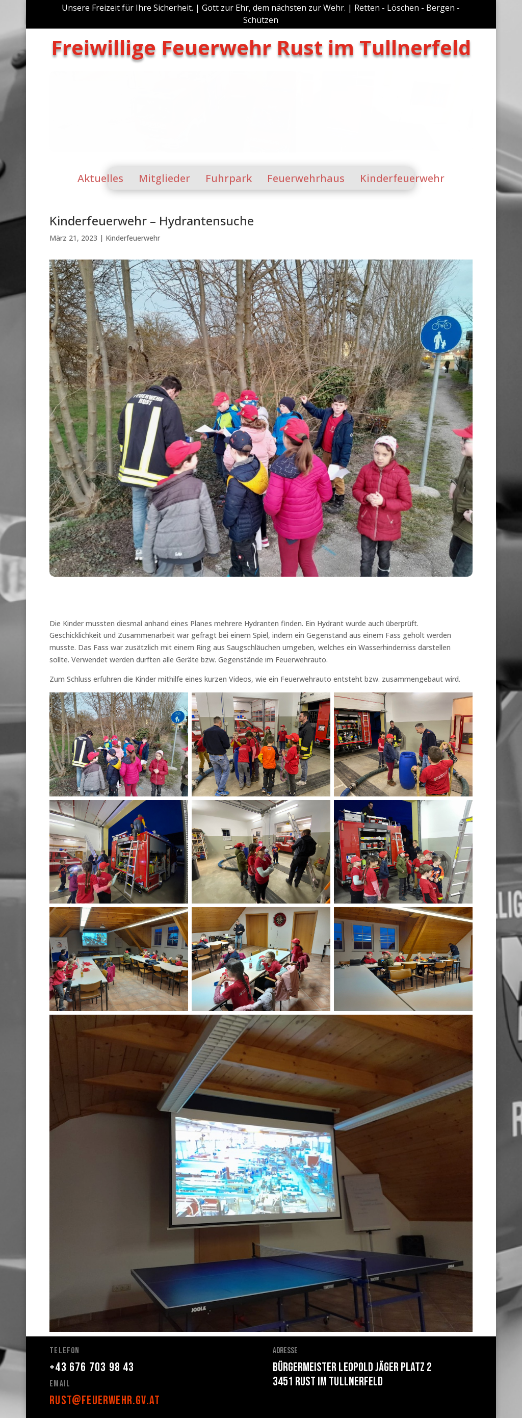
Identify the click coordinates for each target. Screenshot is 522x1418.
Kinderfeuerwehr (133, 238)
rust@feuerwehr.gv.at (104, 1400)
